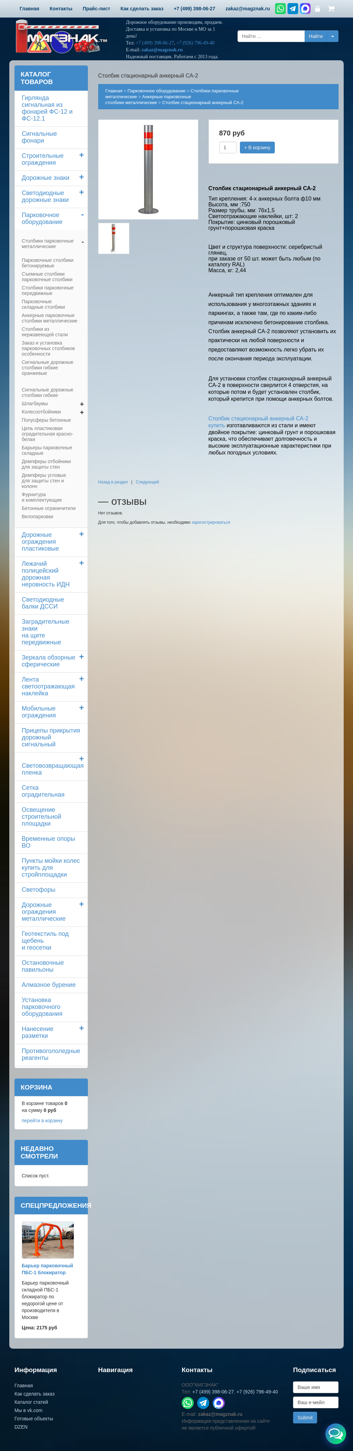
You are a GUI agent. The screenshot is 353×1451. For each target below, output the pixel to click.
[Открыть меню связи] (335, 1433)
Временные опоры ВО (48, 842)
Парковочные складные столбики (43, 304)
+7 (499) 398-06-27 (155, 42)
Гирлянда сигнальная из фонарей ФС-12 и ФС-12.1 (47, 108)
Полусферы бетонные (46, 420)
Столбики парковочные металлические (48, 243)
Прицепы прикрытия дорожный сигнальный (51, 737)
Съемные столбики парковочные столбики (47, 276)
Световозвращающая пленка (53, 769)
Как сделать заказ (34, 1394)
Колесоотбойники (41, 412)
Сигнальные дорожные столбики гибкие (47, 392)
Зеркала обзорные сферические (48, 661)
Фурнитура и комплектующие (42, 497)
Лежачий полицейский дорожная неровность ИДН (46, 574)
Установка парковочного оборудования (42, 1007)
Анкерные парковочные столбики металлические (50, 318)
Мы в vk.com (28, 1410)
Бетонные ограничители (48, 508)
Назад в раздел (113, 482)
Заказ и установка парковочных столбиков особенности (48, 348)
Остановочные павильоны (43, 966)
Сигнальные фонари (39, 137)
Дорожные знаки (45, 177)
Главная (113, 90)
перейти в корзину (42, 1120)
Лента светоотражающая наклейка (48, 686)
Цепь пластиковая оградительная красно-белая (47, 434)
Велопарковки (37, 516)
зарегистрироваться (211, 522)
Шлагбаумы (35, 403)
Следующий (147, 482)
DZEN (21, 1427)
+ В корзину (257, 147)
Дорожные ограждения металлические (43, 911)
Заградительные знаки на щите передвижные (45, 632)
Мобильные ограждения (39, 712)
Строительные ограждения (43, 159)
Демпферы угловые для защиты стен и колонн (44, 480)
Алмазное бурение (49, 984)
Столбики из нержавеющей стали (45, 331)
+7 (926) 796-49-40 (195, 42)
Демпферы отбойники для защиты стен (46, 464)
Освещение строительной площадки (41, 816)
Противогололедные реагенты (51, 1054)
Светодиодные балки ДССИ (43, 603)
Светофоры (39, 889)
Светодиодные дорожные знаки (45, 196)
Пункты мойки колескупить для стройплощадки (51, 867)
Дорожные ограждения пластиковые (40, 541)
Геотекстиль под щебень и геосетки (45, 940)
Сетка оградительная (43, 791)
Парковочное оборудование (42, 218)
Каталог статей (31, 1402)
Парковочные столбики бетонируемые (47, 262)
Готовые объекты (33, 1418)
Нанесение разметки (37, 1032)
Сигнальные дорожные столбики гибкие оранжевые (47, 367)
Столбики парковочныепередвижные (48, 290)
